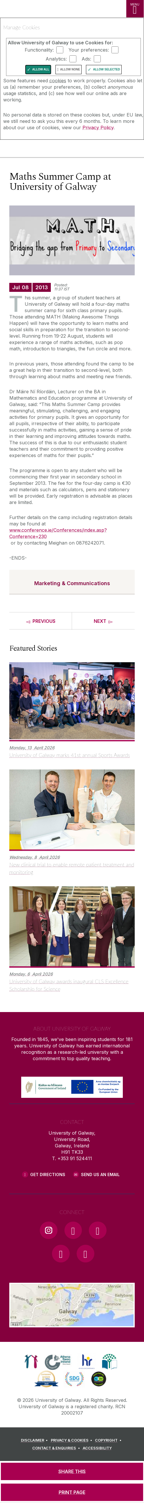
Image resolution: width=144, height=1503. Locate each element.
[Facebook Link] (73, 1230)
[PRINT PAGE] (72, 1492)
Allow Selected (106, 69)
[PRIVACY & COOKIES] (72, 1440)
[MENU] (135, 8)
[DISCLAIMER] (35, 1440)
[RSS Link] (85, 1253)
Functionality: (39, 50)
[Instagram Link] (48, 1230)
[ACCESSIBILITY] (97, 1448)
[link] (31, 1361)
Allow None (70, 69)
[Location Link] (72, 1323)
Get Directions (47, 1174)
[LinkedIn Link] (60, 1253)
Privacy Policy (98, 127)
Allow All (40, 69)
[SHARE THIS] (72, 1471)
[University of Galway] (30, 149)
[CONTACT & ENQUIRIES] (57, 1448)
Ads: (86, 59)
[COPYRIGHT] (109, 1440)
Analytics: (56, 59)
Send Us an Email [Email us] (100, 1174)
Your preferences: (89, 50)
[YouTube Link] (97, 1230)
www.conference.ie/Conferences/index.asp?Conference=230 (58, 533)
